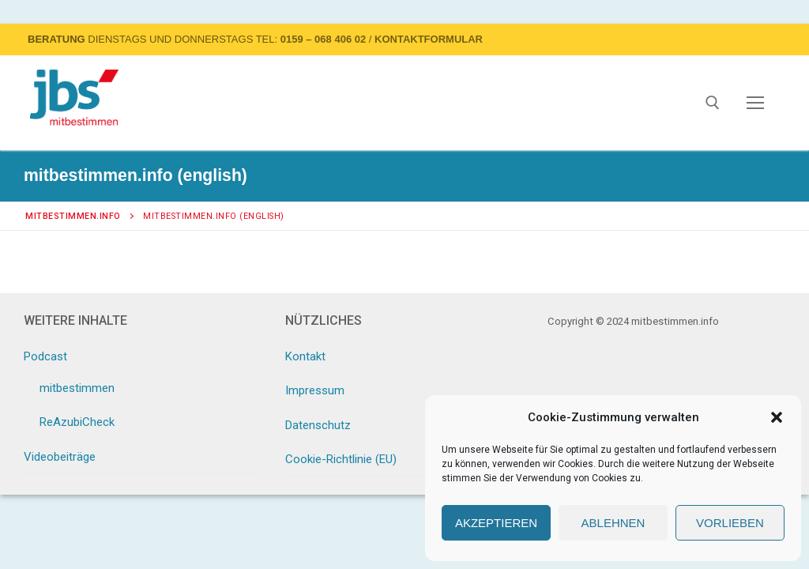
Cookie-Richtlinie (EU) (341, 459)
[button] (777, 417)
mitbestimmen (77, 388)
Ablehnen (613, 522)
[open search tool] (713, 103)
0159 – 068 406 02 (323, 39)
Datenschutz (318, 425)
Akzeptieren (496, 522)
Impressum (314, 390)
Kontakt (305, 356)
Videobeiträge (60, 457)
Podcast (47, 356)
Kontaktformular (428, 39)
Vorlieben (730, 522)
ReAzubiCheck (77, 422)
